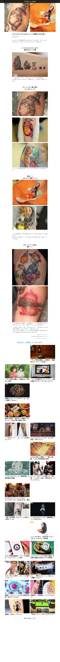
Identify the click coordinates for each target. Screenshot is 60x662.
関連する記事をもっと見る (30, 618)
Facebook (45, 338)
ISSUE (6, 364)
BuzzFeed (16, 237)
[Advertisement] (30, 642)
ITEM (31, 345)
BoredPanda (29, 327)
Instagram (42, 338)
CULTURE (6, 423)
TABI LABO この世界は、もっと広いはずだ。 (30, 342)
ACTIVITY (32, 364)
